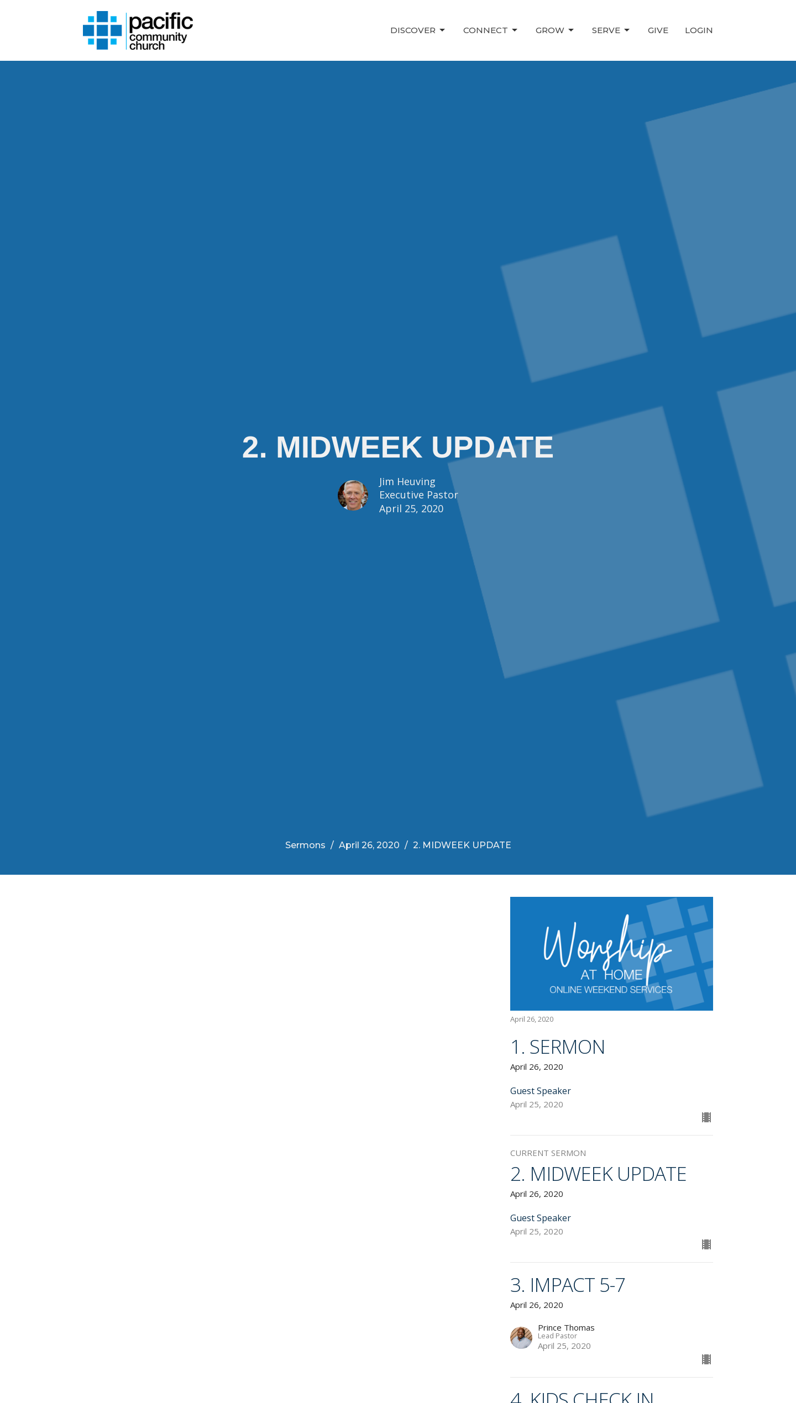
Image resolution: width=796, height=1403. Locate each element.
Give (658, 30)
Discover (418, 30)
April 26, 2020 (369, 845)
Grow (555, 30)
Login (699, 30)
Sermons (305, 845)
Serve (611, 30)
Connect (491, 30)
